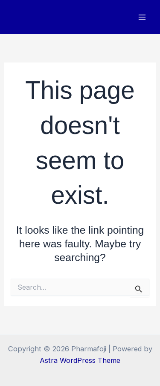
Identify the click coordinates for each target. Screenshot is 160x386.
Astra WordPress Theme (80, 360)
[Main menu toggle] (141, 17)
